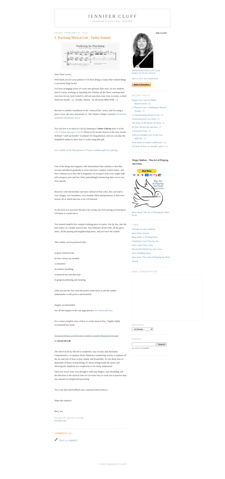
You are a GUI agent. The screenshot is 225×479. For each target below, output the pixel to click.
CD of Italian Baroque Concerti (68, 132)
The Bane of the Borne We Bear (146, 123)
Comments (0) (63, 433)
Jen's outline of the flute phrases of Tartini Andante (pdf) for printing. (86, 150)
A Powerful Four (139, 131)
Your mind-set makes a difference (147, 142)
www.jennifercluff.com (146, 71)
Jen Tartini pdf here (103, 310)
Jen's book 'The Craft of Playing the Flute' (151, 257)
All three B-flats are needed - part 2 (148, 146)
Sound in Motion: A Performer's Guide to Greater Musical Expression (86, 335)
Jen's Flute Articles (140, 233)
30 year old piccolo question (145, 127)
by (144, 348)
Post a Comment (68, 441)
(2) (160, 127)
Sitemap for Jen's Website (143, 229)
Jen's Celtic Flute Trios (142, 245)
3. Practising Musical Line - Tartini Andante (82, 37)
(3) (158, 119)
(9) (143, 111)
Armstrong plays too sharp (144, 119)
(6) (149, 104)
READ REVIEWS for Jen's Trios (147, 249)
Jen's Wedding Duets (141, 253)
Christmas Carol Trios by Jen (145, 241)
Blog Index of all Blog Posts (145, 237)
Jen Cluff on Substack (145, 79)
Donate (135, 261)
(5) (162, 115)
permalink (60, 421)
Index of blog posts (144, 73)
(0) (149, 131)
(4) (163, 123)
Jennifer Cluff (112, 16)
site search (136, 348)
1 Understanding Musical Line (146, 115)
